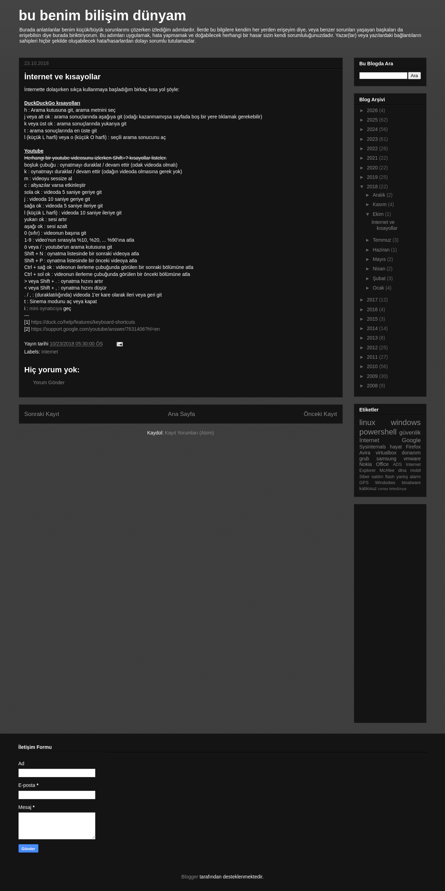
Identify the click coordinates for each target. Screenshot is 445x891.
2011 (373, 357)
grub (364, 458)
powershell (378, 432)
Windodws (385, 482)
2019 (373, 177)
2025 (373, 120)
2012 (373, 347)
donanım (411, 452)
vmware (412, 458)
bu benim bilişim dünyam (102, 15)
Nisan (380, 268)
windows (406, 422)
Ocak (379, 288)
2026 (373, 110)
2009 (373, 376)
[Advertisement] (387, 611)
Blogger (189, 876)
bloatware (411, 482)
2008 (373, 385)
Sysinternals (372, 447)
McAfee (386, 470)
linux (367, 422)
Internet (50, 352)
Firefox (413, 447)
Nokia (365, 464)
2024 (373, 129)
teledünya (398, 489)
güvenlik (410, 432)
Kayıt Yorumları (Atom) (189, 433)
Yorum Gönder (49, 382)
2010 (373, 366)
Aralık (380, 195)
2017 (373, 299)
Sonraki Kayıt (41, 414)
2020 (373, 167)
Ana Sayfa (181, 414)
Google (411, 440)
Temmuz (383, 240)
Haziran (382, 250)
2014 (373, 328)
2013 (373, 338)
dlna (402, 470)
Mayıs (380, 259)
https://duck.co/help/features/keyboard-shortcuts (83, 322)
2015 (373, 319)
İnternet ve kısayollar (384, 225)
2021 (373, 158)
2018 (373, 186)
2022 (373, 148)
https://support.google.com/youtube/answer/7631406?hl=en (95, 329)
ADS (397, 464)
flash (390, 476)
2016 (373, 309)
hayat (396, 447)
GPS (364, 482)
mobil (415, 470)
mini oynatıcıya (45, 308)
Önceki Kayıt (320, 414)
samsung (386, 458)
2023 (373, 139)
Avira (365, 452)
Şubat (380, 278)
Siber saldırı (371, 476)
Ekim (379, 214)
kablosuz (368, 488)
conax (383, 489)
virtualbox (386, 452)
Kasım (380, 204)
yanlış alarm (408, 476)
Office (382, 464)
